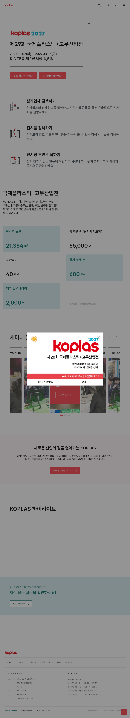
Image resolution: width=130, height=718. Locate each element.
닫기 (84, 382)
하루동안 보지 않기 (46, 382)
